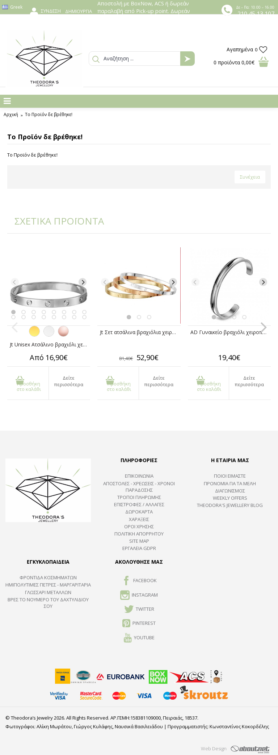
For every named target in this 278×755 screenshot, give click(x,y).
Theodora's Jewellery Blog (230, 505)
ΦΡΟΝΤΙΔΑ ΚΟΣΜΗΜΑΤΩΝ (48, 577)
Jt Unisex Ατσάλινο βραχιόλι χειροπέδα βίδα (50, 344)
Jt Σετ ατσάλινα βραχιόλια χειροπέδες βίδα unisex (140, 332)
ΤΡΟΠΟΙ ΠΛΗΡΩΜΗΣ (139, 497)
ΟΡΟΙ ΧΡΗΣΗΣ (139, 526)
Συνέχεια (250, 177)
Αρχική (11, 114)
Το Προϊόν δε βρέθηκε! (48, 114)
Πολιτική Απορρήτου (139, 533)
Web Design (214, 748)
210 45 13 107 (255, 14)
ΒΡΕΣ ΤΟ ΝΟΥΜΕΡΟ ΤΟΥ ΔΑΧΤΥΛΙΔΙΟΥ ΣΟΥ (48, 602)
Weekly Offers (230, 498)
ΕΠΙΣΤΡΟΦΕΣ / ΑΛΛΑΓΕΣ (139, 504)
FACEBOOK (139, 581)
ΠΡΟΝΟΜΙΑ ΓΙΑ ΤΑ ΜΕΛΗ (230, 483)
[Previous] (15, 282)
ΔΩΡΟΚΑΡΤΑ (139, 511)
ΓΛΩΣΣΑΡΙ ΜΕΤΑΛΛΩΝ (48, 592)
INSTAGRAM (139, 595)
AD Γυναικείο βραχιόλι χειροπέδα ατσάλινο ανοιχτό (230, 332)
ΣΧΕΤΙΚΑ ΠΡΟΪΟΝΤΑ (54, 220)
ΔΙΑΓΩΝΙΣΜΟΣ (230, 490)
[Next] (83, 282)
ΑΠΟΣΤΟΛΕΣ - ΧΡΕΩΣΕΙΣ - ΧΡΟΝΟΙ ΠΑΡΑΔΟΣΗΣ (139, 486)
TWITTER (139, 609)
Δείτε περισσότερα (68, 381)
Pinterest (139, 623)
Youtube (139, 638)
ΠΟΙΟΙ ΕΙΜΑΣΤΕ (230, 476)
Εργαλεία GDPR (139, 548)
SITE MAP (139, 541)
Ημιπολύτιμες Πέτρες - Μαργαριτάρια (48, 584)
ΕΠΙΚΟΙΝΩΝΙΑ (139, 476)
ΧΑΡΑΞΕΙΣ (139, 519)
